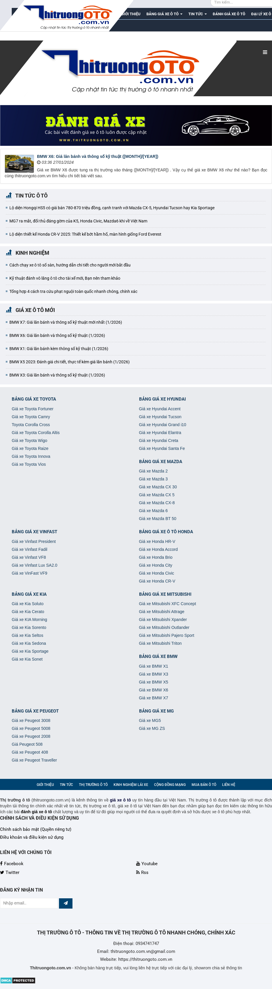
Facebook (11, 863)
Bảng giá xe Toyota (34, 399)
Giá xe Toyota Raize (30, 448)
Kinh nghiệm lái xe (131, 785)
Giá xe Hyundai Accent (160, 408)
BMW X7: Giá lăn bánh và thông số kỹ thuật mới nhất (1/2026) (65, 322)
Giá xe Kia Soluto (27, 603)
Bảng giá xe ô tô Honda (166, 531)
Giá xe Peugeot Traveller (34, 760)
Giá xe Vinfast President (34, 541)
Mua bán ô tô (204, 785)
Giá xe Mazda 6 (153, 510)
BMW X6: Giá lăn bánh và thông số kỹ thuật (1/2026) (57, 335)
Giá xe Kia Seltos (27, 635)
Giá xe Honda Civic (156, 573)
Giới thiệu (45, 785)
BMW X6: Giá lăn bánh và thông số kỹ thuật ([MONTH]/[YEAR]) (97, 156)
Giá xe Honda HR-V (157, 541)
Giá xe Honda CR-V (157, 581)
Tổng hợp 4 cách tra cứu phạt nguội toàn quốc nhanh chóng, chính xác (73, 291)
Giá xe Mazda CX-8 (157, 502)
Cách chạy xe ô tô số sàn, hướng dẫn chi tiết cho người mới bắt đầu (70, 265)
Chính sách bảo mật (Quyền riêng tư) (35, 829)
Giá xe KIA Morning (29, 619)
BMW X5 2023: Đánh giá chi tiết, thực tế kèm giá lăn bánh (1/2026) (69, 362)
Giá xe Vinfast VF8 (29, 557)
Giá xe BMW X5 (153, 682)
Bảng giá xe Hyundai (162, 399)
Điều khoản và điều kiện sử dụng (31, 837)
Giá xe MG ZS (152, 728)
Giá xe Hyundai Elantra (160, 432)
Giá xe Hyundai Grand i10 (162, 424)
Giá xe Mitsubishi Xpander (163, 619)
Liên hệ (228, 785)
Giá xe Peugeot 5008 (31, 728)
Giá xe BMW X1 (153, 666)
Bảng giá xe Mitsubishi (165, 594)
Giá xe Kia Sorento (29, 627)
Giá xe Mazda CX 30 (158, 487)
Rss (142, 872)
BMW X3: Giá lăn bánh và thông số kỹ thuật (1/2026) (57, 375)
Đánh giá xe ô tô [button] (229, 14)
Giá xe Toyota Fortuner (32, 408)
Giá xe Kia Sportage (30, 651)
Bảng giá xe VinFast (34, 531)
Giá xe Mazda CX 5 (157, 494)
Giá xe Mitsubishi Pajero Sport (166, 635)
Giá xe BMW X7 (153, 698)
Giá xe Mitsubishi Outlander (164, 627)
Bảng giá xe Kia (29, 594)
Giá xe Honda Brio (156, 557)
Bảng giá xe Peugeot (35, 711)
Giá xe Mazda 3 (153, 479)
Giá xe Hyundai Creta (158, 440)
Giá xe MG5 (150, 720)
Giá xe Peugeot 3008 (31, 720)
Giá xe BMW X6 (153, 690)
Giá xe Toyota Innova (31, 456)
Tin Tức (66, 785)
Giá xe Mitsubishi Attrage (162, 611)
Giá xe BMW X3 (153, 674)
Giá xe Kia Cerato (28, 611)
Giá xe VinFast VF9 (29, 573)
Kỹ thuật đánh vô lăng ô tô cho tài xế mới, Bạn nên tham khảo (64, 278)
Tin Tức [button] (197, 15)
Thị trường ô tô (93, 785)
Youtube (147, 863)
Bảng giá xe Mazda (160, 461)
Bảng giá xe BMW (158, 656)
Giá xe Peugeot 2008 (31, 736)
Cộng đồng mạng (170, 785)
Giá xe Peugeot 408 (30, 752)
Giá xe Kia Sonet (27, 659)
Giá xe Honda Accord (158, 549)
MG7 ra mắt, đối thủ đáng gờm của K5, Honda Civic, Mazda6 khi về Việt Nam (78, 221)
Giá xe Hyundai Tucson (160, 416)
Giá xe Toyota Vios (29, 464)
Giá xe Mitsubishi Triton (160, 643)
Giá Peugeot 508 (27, 744)
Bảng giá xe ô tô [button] (164, 15)
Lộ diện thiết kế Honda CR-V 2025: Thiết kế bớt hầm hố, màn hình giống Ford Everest (85, 234)
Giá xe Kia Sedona (29, 643)
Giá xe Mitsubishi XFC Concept (167, 603)
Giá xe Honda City (156, 565)
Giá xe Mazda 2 (153, 471)
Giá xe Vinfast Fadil (29, 549)
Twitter (9, 872)
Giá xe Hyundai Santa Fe (162, 448)
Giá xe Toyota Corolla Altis (36, 432)
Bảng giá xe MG (156, 711)
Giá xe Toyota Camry (31, 416)
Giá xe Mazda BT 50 (157, 518)
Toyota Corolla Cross (31, 424)
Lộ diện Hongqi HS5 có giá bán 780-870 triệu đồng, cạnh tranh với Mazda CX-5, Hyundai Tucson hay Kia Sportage (111, 207)
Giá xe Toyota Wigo (29, 440)
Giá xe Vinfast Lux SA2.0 (34, 565)
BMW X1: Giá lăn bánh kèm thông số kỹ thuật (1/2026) (58, 348)
